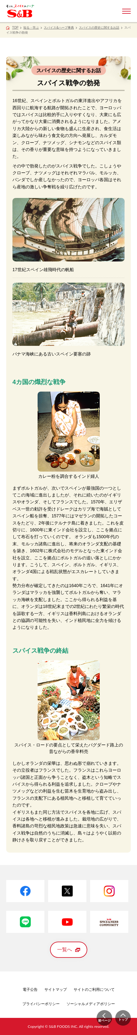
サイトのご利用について (94, 989)
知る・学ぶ (31, 27)
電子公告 (30, 989)
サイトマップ (55, 989)
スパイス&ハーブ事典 (59, 27)
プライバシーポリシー (41, 1004)
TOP (15, 27)
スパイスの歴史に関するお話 (99, 27)
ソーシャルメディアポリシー (90, 1004)
